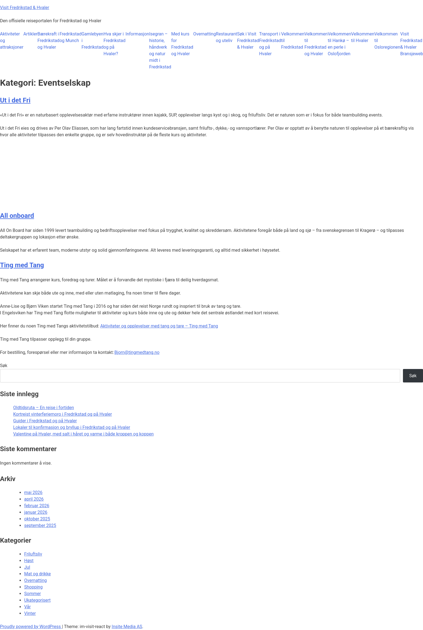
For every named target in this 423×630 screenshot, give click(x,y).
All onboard (17, 216)
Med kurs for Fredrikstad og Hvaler (182, 43)
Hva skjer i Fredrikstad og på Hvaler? (115, 43)
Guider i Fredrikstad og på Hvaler (45, 420)
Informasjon (137, 34)
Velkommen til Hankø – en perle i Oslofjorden (339, 43)
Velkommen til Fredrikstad (293, 40)
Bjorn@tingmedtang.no (136, 352)
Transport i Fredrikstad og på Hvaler (270, 43)
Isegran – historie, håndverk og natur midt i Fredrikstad (160, 50)
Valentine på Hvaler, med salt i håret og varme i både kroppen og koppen (83, 434)
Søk (3, 365)
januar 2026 (35, 512)
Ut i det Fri (15, 100)
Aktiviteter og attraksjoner (11, 40)
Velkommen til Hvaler (362, 37)
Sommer (32, 593)
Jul (27, 567)
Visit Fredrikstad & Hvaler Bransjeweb (411, 43)
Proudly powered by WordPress (31, 626)
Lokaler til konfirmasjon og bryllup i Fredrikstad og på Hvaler (71, 427)
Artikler (30, 34)
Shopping (33, 587)
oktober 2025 (37, 518)
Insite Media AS (127, 626)
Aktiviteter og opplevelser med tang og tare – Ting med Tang (159, 326)
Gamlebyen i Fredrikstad (92, 40)
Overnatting (204, 34)
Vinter (30, 613)
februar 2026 (36, 505)
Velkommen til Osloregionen (387, 40)
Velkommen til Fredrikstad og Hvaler (316, 43)
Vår (27, 606)
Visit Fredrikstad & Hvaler (24, 7)
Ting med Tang (22, 265)
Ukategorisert (37, 600)
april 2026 (34, 499)
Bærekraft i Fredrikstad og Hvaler (48, 40)
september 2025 (40, 525)
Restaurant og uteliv (226, 37)
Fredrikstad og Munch (70, 37)
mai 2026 (33, 492)
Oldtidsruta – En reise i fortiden (43, 407)
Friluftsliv (33, 554)
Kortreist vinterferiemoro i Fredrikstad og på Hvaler (62, 414)
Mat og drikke (37, 573)
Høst (29, 560)
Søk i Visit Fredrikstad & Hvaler (248, 40)
